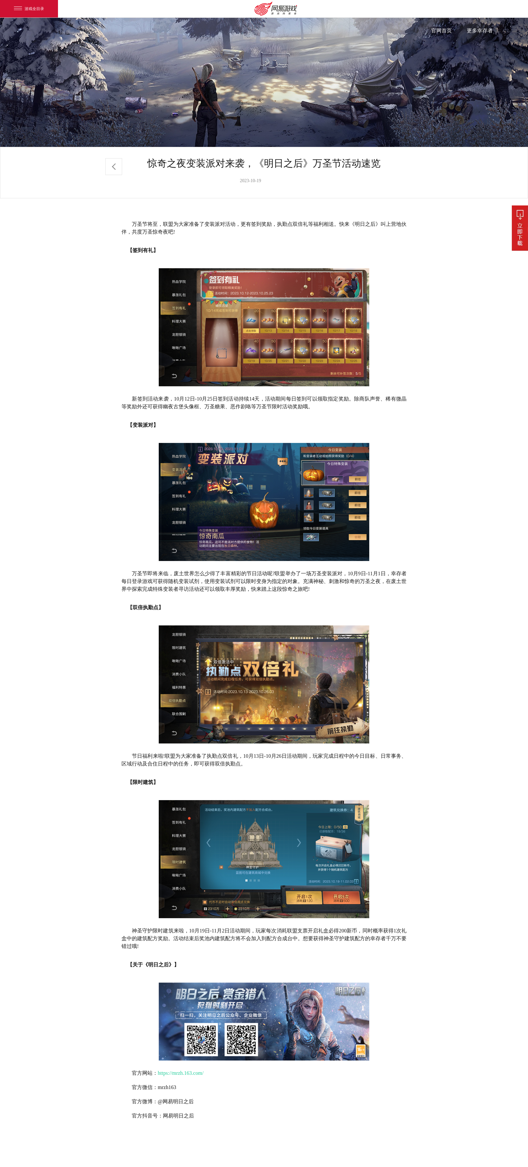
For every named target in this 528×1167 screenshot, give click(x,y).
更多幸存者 (480, 30)
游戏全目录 (29, 8)
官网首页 (441, 30)
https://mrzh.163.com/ (180, 1073)
